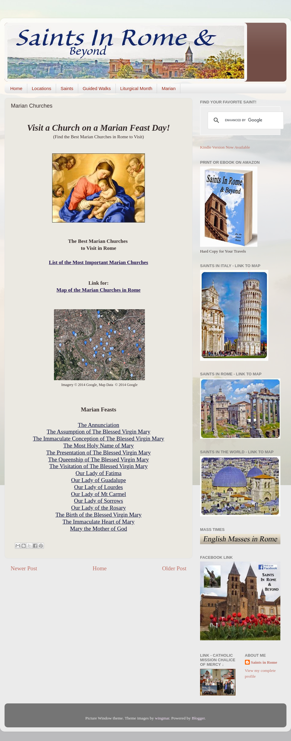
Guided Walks (97, 88)
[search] (245, 120)
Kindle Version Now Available (225, 147)
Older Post (174, 568)
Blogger (198, 718)
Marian (169, 88)
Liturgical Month (136, 88)
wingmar (162, 718)
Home (16, 88)
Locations (41, 88)
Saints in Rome (264, 662)
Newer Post (24, 568)
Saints (67, 88)
